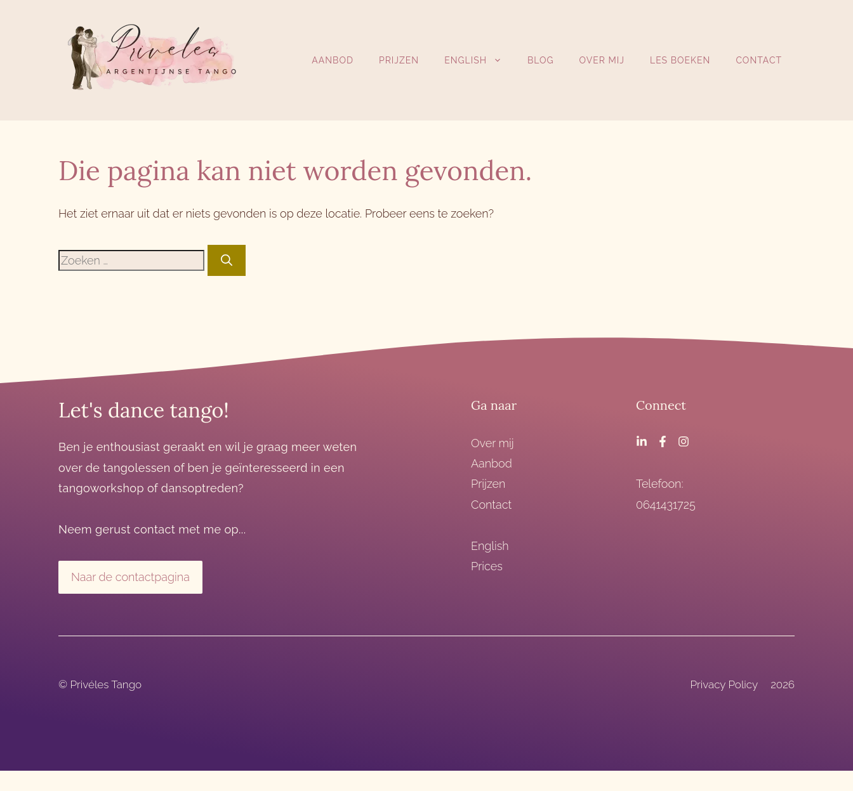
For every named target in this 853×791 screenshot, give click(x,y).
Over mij (602, 60)
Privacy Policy (724, 684)
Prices (487, 566)
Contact (759, 60)
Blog (540, 60)
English (479, 60)
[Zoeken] (227, 260)
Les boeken (680, 60)
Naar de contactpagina (130, 577)
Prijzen (399, 60)
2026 (782, 684)
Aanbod (333, 60)
